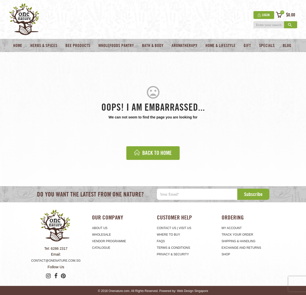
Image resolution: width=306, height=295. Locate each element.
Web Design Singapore (192, 291)
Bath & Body (152, 45)
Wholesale (101, 234)
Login (265, 15)
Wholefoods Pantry (116, 45)
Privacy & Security (173, 254)
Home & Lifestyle (220, 45)
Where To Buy (168, 234)
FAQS (161, 241)
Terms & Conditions (173, 248)
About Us (99, 228)
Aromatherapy (184, 45)
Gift (247, 45)
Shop (226, 254)
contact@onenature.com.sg (56, 260)
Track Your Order (237, 234)
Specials (267, 45)
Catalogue (101, 248)
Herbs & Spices (43, 45)
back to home (153, 153)
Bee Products (77, 45)
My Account (232, 228)
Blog (287, 45)
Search (290, 25)
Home (17, 45)
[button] (284, 15)
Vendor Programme (109, 241)
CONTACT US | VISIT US (174, 228)
